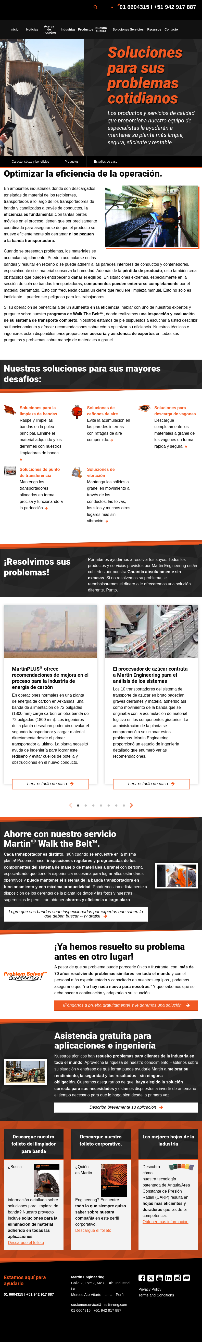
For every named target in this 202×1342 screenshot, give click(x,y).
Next (131, 805)
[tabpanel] (50, 694)
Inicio (14, 29)
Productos (85, 29)
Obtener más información (165, 1222)
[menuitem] (31, 10)
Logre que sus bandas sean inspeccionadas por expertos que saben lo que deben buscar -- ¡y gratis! (76, 914)
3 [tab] (93, 805)
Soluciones (120, 29)
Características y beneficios (30, 161)
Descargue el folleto (26, 1242)
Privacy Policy (149, 1289)
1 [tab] (78, 805)
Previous (70, 805)
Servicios (137, 29)
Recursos (154, 29)
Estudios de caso (105, 161)
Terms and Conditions (156, 1295)
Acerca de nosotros (50, 29)
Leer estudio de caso (47, 783)
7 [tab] (124, 805)
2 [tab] (85, 805)
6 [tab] (116, 805)
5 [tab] (108, 805)
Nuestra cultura (101, 29)
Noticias (32, 29)
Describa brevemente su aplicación (123, 1107)
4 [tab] (101, 805)
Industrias (68, 29)
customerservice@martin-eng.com (99, 1305)
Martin (31, 10)
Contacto (171, 29)
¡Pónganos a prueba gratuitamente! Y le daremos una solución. (123, 1005)
